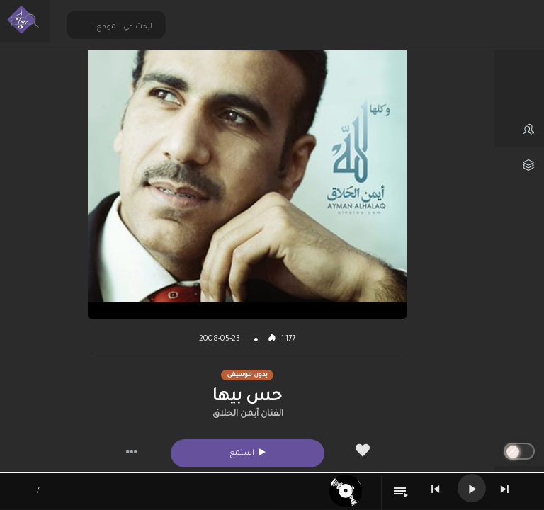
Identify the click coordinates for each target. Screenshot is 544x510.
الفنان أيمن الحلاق (247, 414)
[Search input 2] (116, 26)
